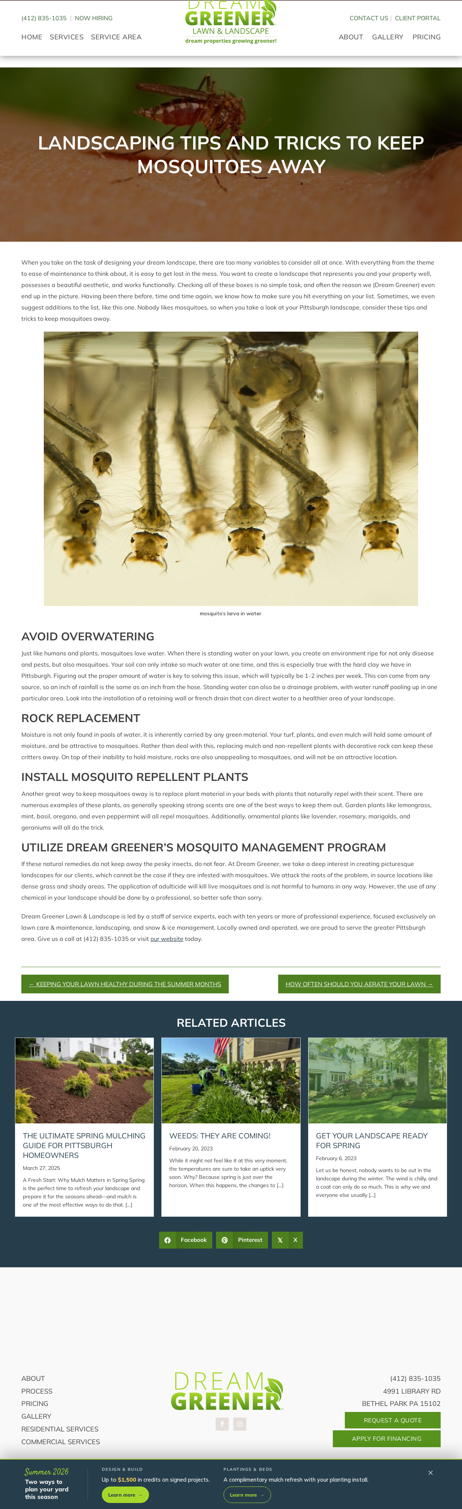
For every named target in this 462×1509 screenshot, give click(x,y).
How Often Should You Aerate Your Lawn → (359, 984)
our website (167, 938)
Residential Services (59, 1429)
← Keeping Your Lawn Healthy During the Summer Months (125, 984)
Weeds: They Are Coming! (220, 1135)
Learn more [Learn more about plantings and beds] (247, 1494)
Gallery (36, 1416)
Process (36, 1391)
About (33, 1378)
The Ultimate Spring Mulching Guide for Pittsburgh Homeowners (84, 1145)
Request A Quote (393, 1420)
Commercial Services (60, 1441)
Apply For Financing (387, 1438)
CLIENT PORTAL (418, 36)
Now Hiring (94, 36)
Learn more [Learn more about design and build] (125, 1494)
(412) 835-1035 (44, 36)
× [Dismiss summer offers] (431, 1472)
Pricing (34, 1403)
